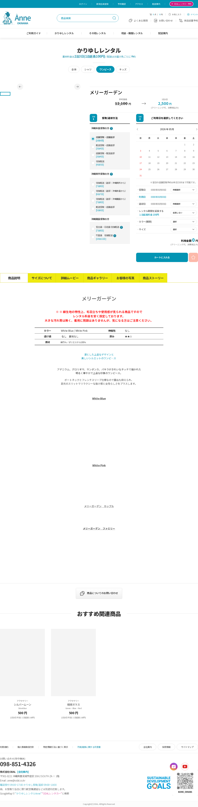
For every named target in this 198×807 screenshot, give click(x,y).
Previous (20, 87)
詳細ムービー (70, 278)
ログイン (83, 3)
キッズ (122, 69)
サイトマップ (187, 746)
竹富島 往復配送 (106, 237)
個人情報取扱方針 (25, 746)
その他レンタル (97, 33)
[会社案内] (23, 772)
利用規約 (4, 746)
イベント (192, 14)
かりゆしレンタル (64, 33)
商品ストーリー (153, 278)
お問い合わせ (163, 20)
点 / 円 (156, 14)
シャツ (87, 69)
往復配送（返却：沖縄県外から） (111, 184)
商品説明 (14, 278)
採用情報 (166, 746)
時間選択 (176, 189)
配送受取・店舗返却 (105, 147)
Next (77, 87)
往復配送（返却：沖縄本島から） (111, 192)
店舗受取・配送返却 (105, 155)
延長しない (177, 212)
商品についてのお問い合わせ (102, 593)
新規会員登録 (102, 3)
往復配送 (100, 163)
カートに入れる (162, 257)
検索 (114, 18)
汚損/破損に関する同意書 (89, 746)
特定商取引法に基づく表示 (55, 746)
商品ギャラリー (97, 278)
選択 (175, 221)
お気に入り (175, 14)
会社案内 (147, 746)
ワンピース (105, 69)
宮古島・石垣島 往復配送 (109, 228)
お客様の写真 (125, 278)
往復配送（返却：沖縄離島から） (111, 200)
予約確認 (122, 3)
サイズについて (42, 278)
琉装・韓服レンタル (132, 33)
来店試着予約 (188, 20)
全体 (73, 69)
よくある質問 (138, 20)
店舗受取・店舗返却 (105, 139)
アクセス (139, 3)
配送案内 (156, 3)
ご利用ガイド (33, 33)
